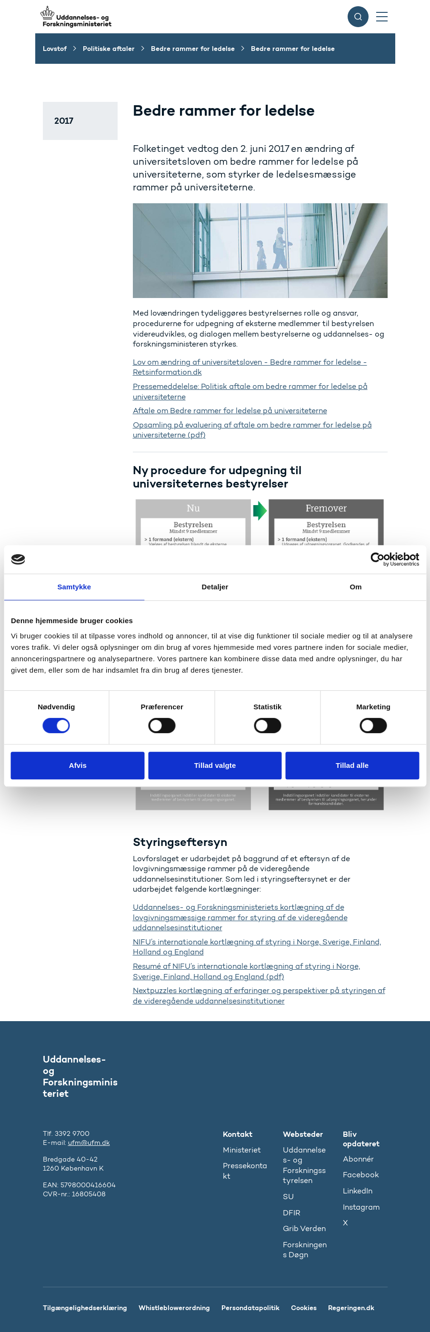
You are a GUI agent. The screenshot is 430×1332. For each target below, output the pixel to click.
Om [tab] (356, 587)
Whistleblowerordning (174, 1307)
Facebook (361, 1174)
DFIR (291, 1212)
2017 (63, 120)
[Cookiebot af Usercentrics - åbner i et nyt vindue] (377, 559)
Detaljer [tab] (215, 587)
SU (288, 1196)
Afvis (78, 765)
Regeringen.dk (351, 1307)
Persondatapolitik (250, 1307)
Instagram (361, 1207)
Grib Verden (304, 1228)
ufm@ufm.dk (89, 1143)
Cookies (304, 1307)
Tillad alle (352, 765)
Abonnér (358, 1158)
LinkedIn (357, 1190)
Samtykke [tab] (74, 587)
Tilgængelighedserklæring (85, 1307)
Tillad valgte (215, 765)
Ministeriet (242, 1149)
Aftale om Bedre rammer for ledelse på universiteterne (230, 410)
